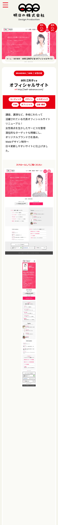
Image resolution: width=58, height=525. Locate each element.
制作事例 (17, 59)
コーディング (15, 99)
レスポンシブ (42, 99)
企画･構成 (41, 104)
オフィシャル (27, 104)
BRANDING (21, 73)
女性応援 (38, 73)
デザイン (29, 99)
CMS (15, 104)
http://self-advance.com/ (30, 89)
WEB (30, 73)
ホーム (9, 59)
